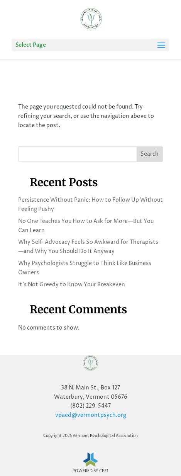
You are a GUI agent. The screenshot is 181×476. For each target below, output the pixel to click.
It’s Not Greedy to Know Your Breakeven (71, 284)
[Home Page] (91, 19)
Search (149, 154)
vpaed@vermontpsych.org (90, 415)
